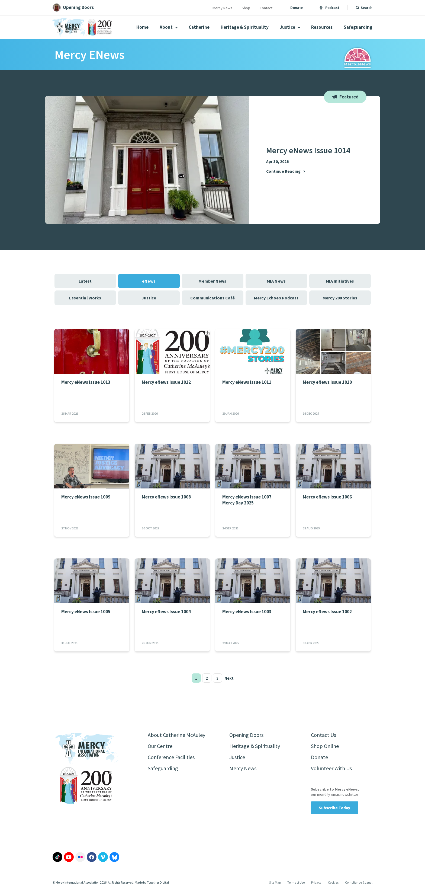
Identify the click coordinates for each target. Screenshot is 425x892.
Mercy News (222, 7)
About (169, 27)
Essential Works (85, 297)
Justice (290, 27)
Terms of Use (296, 882)
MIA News (276, 281)
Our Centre (160, 746)
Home (142, 27)
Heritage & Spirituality (245, 27)
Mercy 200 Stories (340, 297)
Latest (85, 281)
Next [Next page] (229, 678)
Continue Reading (286, 171)
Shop (246, 7)
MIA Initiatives (340, 281)
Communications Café (212, 297)
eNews (149, 281)
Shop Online (325, 746)
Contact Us (323, 734)
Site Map (275, 882)
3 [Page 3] (217, 678)
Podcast (329, 7)
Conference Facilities (171, 757)
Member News (212, 281)
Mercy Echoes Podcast (276, 297)
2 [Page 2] (207, 678)
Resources (322, 27)
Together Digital (158, 882)
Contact (266, 7)
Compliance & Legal (358, 882)
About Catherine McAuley (176, 734)
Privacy (316, 882)
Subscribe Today (334, 807)
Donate (296, 7)
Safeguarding (358, 27)
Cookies (333, 882)
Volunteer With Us (331, 768)
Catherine (199, 27)
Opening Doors (246, 734)
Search (366, 7)
